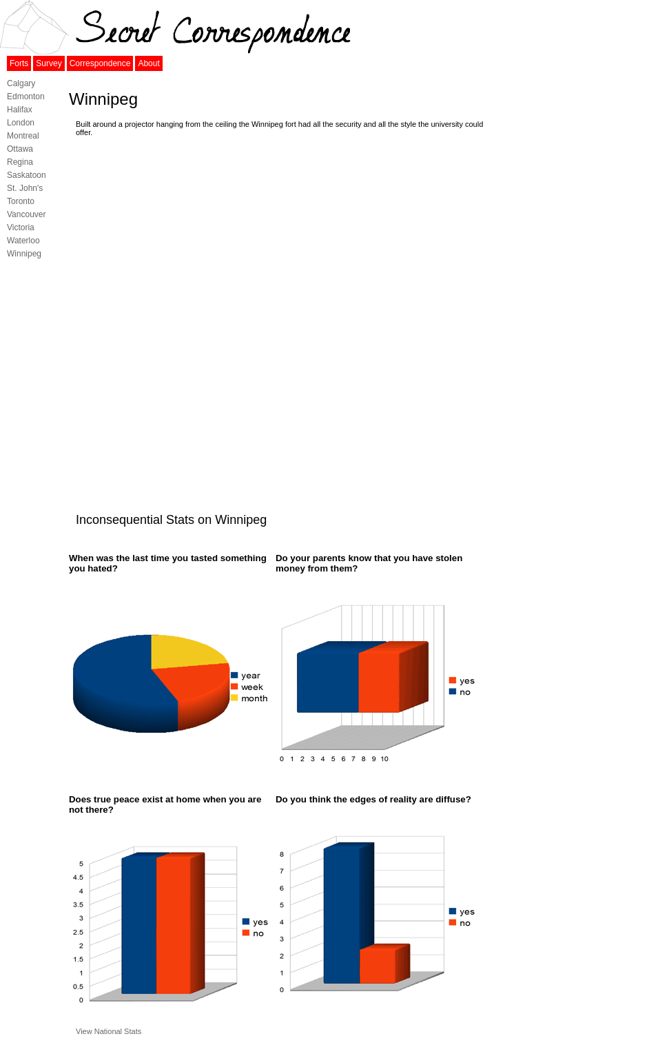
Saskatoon (26, 175)
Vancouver (26, 214)
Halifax (19, 109)
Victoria (20, 227)
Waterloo (23, 240)
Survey (48, 63)
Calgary (21, 83)
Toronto (20, 201)
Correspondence (100, 63)
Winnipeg (24, 254)
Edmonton (26, 96)
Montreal (23, 136)
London (20, 123)
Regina (20, 162)
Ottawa (20, 149)
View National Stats (108, 1031)
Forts (19, 63)
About (148, 63)
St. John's (25, 188)
